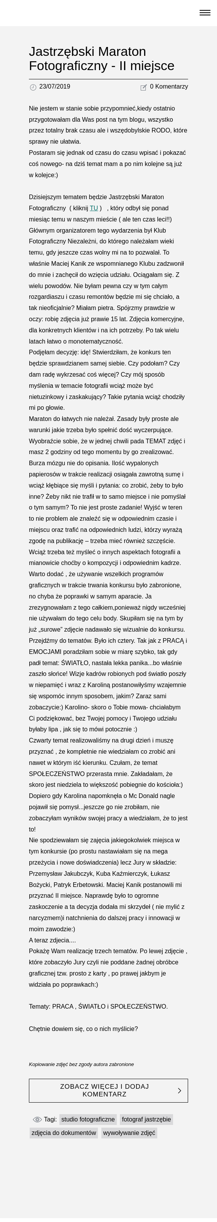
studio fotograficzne (88, 1119)
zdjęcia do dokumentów (64, 1133)
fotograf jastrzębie (146, 1119)
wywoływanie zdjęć (129, 1133)
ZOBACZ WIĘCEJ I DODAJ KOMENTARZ (104, 1090)
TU (94, 208)
